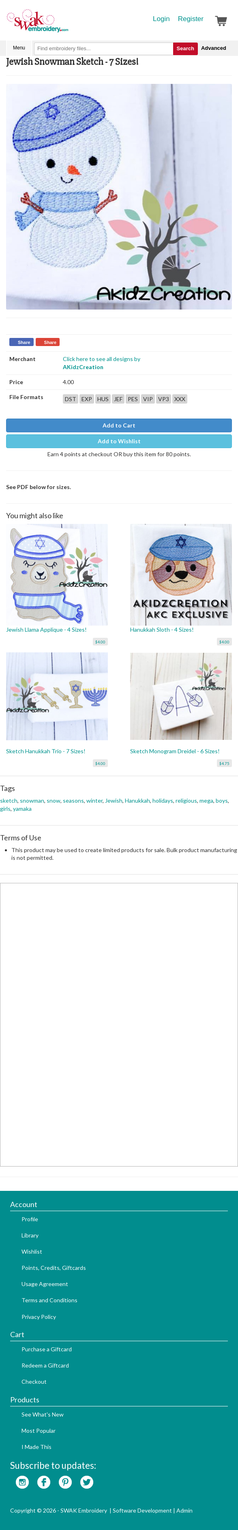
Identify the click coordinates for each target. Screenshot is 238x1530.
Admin (184, 1510)
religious (186, 800)
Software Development (142, 1510)
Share (24, 342)
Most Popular (38, 1430)
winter (94, 800)
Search (185, 48)
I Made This (36, 1446)
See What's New (42, 1414)
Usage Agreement (44, 1283)
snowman (32, 800)
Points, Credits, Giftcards (53, 1267)
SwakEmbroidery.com (67, 24)
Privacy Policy (38, 1316)
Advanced (213, 48)
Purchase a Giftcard (46, 1349)
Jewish (113, 800)
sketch (8, 800)
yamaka (22, 808)
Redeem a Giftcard (45, 1365)
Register (191, 19)
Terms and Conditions (49, 1300)
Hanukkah (137, 800)
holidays (162, 800)
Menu (19, 48)
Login (161, 19)
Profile (29, 1219)
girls (5, 808)
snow (53, 800)
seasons (73, 800)
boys (222, 800)
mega (206, 800)
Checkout (34, 1381)
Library (30, 1235)
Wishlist (31, 1251)
